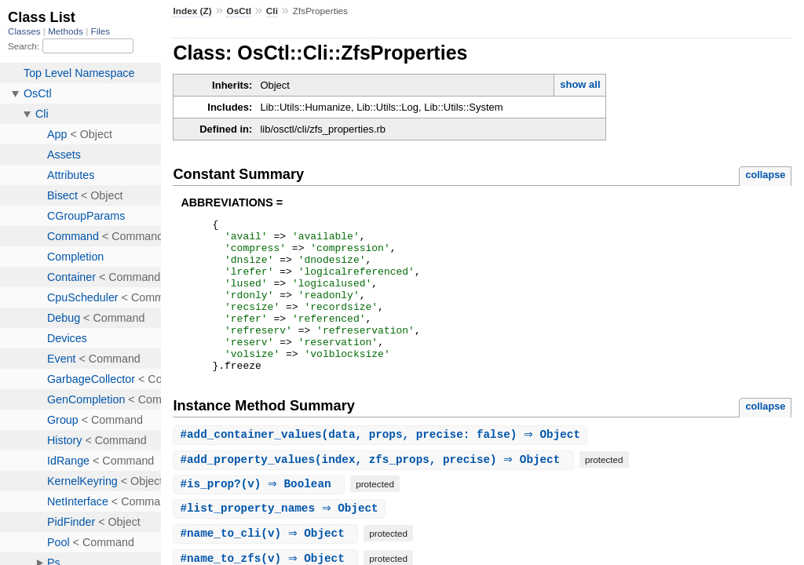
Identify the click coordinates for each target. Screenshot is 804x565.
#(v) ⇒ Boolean (261, 515)
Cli (272, 10)
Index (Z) (192, 10)
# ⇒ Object (281, 540)
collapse (765, 174)
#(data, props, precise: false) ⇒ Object (382, 465)
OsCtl (238, 10)
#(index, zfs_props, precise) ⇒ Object (375, 490)
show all (580, 84)
